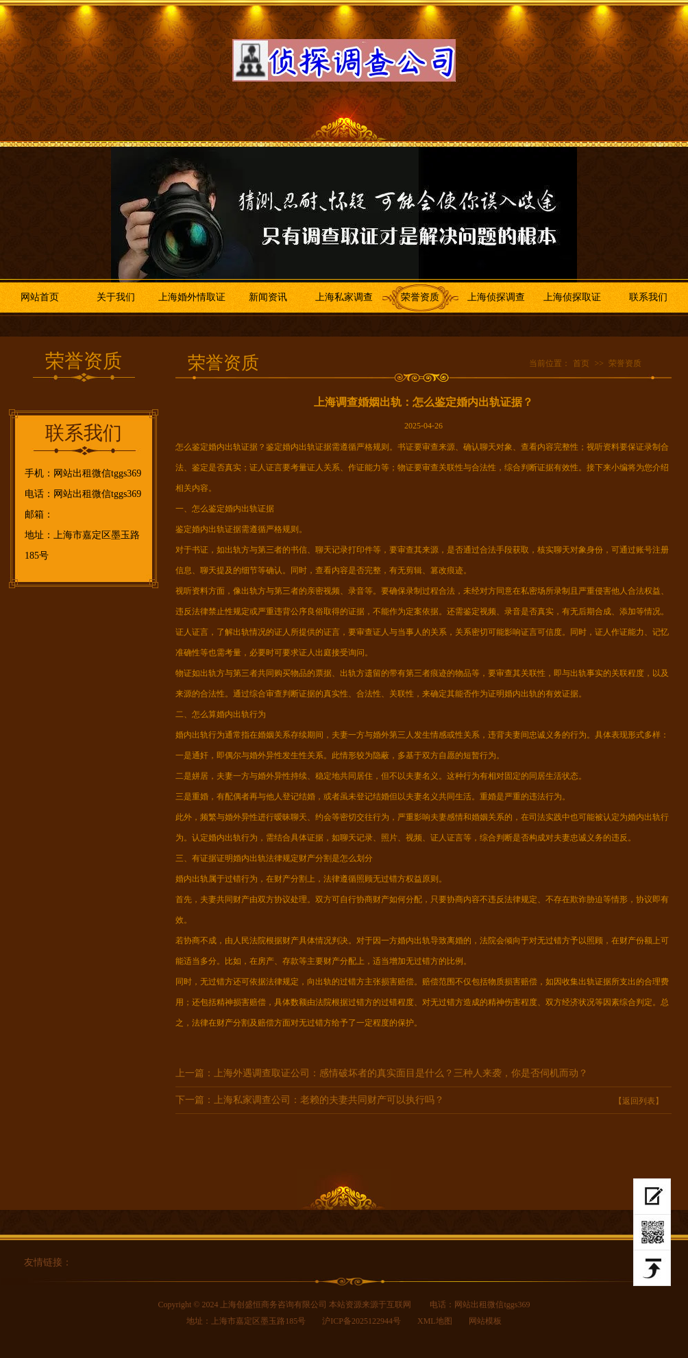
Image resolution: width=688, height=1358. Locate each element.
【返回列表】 (638, 1101)
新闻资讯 (268, 297)
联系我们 (648, 297)
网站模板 (485, 1321)
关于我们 (116, 297)
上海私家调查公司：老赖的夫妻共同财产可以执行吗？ (329, 1100)
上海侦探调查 (496, 297)
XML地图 (434, 1321)
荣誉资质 (420, 297)
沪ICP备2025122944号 (361, 1321)
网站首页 (40, 297)
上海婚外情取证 (191, 297)
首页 (581, 363)
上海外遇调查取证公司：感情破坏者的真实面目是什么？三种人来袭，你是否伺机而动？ (401, 1073)
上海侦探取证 (572, 297)
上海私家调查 (344, 297)
